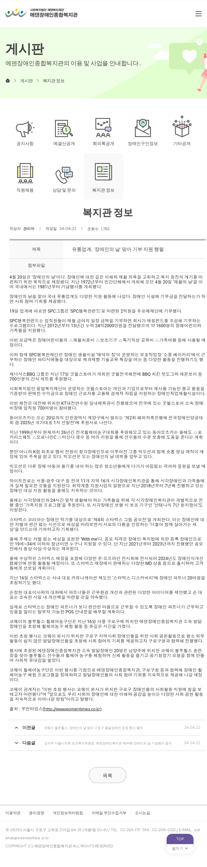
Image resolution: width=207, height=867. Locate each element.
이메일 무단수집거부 (109, 812)
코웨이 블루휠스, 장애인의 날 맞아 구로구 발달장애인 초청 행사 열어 (79, 728)
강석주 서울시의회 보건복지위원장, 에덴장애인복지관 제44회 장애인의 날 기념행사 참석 (93, 743)
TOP (180, 839)
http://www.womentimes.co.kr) (73, 709)
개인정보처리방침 (68, 812)
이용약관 (12, 812)
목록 (107, 775)
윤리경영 (36, 812)
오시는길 (142, 812)
